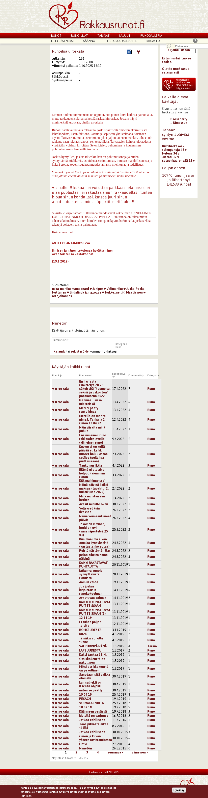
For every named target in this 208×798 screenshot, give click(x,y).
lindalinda (75, 292)
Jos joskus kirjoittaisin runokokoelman (90, 589)
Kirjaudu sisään (179, 50)
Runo (118, 347)
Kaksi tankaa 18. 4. (93, 654)
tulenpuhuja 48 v (174, 150)
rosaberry (178, 119)
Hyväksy (179, 790)
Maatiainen (133, 292)
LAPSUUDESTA (90, 650)
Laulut (125, 35)
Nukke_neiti (112, 292)
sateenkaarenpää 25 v (178, 160)
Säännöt (90, 41)
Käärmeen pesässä (93, 711)
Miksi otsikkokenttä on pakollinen (93, 668)
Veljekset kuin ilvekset (89, 510)
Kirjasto (153, 41)
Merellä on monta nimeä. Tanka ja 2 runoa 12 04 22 (92, 419)
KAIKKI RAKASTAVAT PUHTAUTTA (93, 564)
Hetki (83, 744)
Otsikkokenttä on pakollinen (92, 660)
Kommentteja (136, 375)
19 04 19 (85, 694)
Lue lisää (26, 796)
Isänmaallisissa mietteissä (90, 402)
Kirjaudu (60, 351)
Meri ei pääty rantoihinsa (88, 409)
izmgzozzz (93, 292)
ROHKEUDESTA (90, 630)
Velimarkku (113, 289)
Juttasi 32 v (170, 157)
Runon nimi (85, 375)
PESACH (85, 698)
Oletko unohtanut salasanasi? (175, 70)
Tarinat (103, 35)
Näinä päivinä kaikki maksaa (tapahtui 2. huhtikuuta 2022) (94, 488)
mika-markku (61, 289)
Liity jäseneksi (62, 41)
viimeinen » (140, 752)
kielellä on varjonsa (93, 715)
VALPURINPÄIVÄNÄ (93, 646)
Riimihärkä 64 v (173, 146)
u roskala (60, 388)
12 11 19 (85, 618)
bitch (83, 634)
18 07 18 (85, 707)
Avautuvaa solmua (92, 598)
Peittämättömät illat (94, 550)
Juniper (96, 289)
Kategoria (153, 375)
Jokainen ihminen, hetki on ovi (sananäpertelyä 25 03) (93, 529)
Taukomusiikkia (90, 465)
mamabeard (80, 289)
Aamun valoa (88, 582)
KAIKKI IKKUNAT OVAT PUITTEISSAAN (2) (95, 611)
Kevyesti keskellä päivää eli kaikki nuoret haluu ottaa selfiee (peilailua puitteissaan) (93, 454)
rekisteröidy (80, 351)
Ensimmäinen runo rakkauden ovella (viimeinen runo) (92, 438)
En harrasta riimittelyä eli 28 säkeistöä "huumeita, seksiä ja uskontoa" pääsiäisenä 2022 (94, 389)
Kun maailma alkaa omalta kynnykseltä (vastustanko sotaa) (94, 542)
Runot (56, 35)
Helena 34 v (170, 153)
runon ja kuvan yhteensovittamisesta (95, 738)
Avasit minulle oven (93, 504)
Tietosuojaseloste (122, 41)
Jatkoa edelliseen (92, 720)
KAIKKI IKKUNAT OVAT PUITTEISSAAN (95, 603)
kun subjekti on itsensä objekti (90, 684)
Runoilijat (79, 35)
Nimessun (178, 123)
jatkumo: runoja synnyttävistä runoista (90, 574)
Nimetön (85, 748)
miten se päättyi (91, 690)
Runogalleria (151, 35)
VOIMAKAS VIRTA (91, 703)
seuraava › (115, 752)
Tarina (152, 646)
